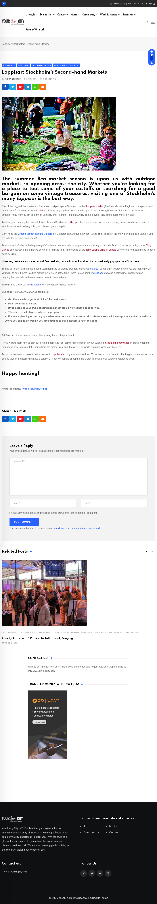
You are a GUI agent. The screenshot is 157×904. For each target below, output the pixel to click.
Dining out (46, 15)
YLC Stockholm (13, 79)
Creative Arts (27, 633)
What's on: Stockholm (126, 633)
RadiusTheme (100, 898)
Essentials (127, 15)
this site (93, 268)
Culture (61, 15)
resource (36, 284)
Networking (73, 633)
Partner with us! (34, 30)
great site (98, 273)
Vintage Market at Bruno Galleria (35, 233)
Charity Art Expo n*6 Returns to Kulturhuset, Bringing (37, 638)
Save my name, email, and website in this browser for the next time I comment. (55, 513)
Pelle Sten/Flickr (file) (34, 388)
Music (74, 15)
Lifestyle (30, 15)
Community (88, 15)
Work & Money (108, 15)
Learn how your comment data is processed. (76, 528)
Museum (61, 633)
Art (4, 633)
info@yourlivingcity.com (15, 872)
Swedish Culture (103, 633)
